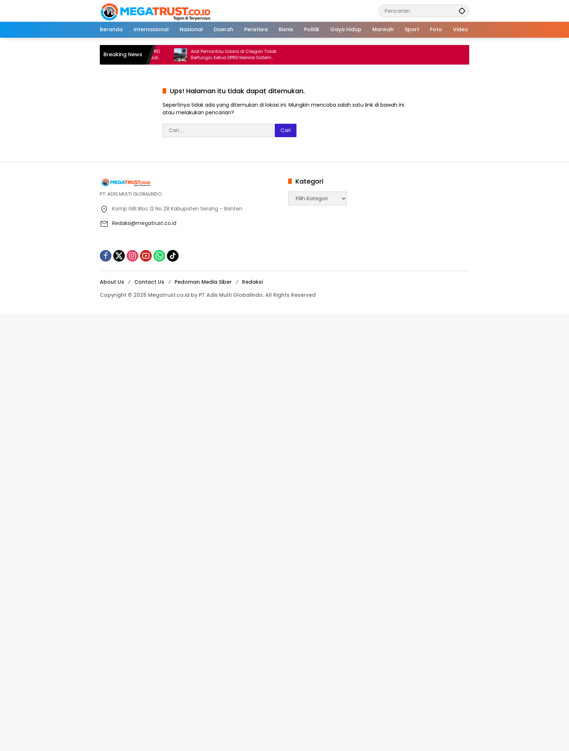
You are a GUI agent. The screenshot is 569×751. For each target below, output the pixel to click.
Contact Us (149, 282)
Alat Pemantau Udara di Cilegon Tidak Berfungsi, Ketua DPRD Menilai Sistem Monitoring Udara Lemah (239, 55)
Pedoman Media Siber (203, 282)
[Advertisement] (217, 422)
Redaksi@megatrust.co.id (144, 223)
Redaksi (252, 282)
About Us (112, 282)
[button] (462, 11)
